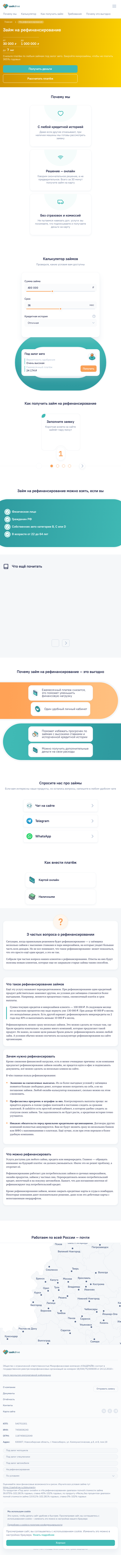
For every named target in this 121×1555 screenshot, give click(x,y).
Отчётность (9, 1399)
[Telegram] (92, 6)
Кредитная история (61, 316)
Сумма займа (32, 281)
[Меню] (114, 6)
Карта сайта (9, 1411)
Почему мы (10, 14)
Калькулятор (28, 14)
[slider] (52, 291)
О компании (9, 1387)
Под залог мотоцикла (17, 1450)
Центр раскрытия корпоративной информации (27, 1375)
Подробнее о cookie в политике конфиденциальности (34, 1525)
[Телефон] (107, 6)
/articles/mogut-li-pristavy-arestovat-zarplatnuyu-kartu (60, 606)
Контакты (8, 1405)
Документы (9, 1393)
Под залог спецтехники (18, 1456)
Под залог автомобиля (17, 1463)
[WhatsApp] (99, 6)
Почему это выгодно (98, 14)
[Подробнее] (113, 1476)
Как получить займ (52, 14)
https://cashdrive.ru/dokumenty (19, 1487)
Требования (75, 14)
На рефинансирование (18, 1469)
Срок (28, 298)
